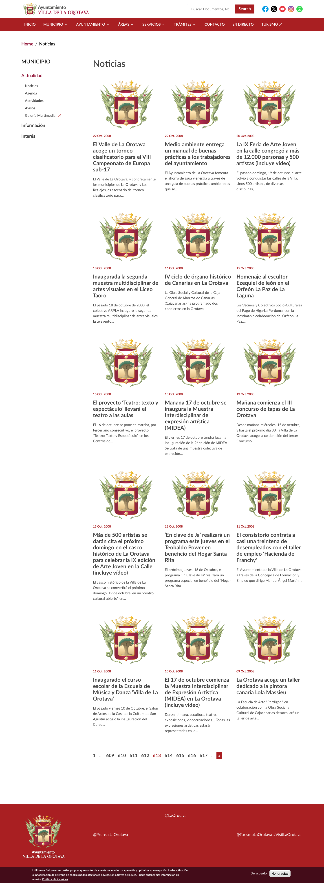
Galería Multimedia (40, 115)
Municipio (55, 24)
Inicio (30, 24)
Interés (28, 136)
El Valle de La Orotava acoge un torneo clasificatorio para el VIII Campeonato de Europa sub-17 (122, 157)
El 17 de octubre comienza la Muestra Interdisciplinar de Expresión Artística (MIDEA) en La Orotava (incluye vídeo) (197, 692)
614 (169, 755)
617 (204, 755)
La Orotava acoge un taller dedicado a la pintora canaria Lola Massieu (268, 686)
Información (33, 125)
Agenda (31, 93)
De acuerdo (259, 873)
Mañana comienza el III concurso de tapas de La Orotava (265, 409)
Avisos (30, 108)
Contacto (215, 24)
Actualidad (31, 76)
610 (122, 755)
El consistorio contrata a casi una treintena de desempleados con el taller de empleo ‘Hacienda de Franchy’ (268, 547)
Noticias (31, 86)
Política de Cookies (55, 879)
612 (145, 755)
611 (134, 755)
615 (180, 755)
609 (110, 755)
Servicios (154, 24)
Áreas (126, 24)
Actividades (34, 101)
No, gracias (279, 873)
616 (192, 755)
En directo (243, 24)
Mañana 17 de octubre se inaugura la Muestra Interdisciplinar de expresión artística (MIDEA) (196, 415)
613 (157, 755)
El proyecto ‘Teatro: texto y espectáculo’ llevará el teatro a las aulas (125, 409)
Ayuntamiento (93, 24)
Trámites (185, 24)
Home (27, 44)
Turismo (272, 24)
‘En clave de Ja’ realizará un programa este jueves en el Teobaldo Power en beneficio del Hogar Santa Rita (197, 547)
